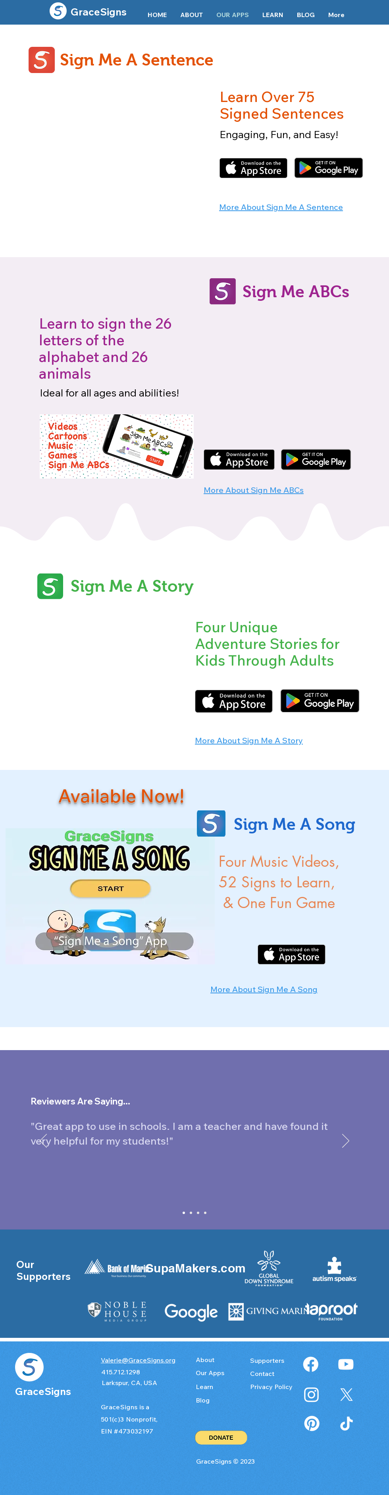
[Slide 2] (191, 1213)
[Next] (345, 1141)
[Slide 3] (205, 1213)
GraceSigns (99, 12)
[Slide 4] (198, 1213)
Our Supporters (43, 1270)
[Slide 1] (184, 1213)
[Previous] (43, 1141)
